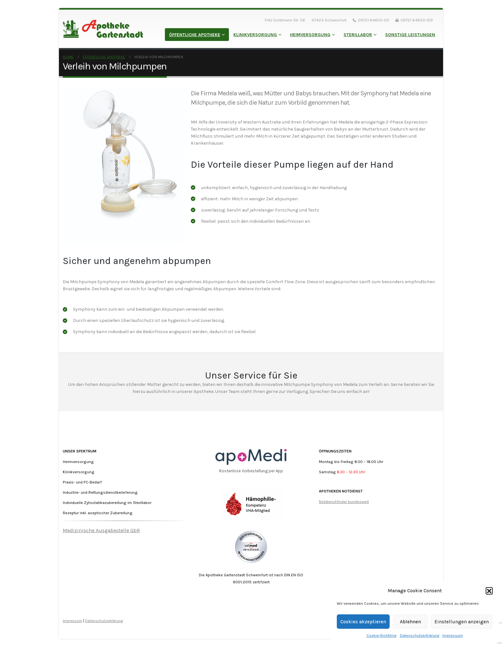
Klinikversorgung (255, 34)
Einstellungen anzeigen (461, 622)
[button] (489, 590)
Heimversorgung (310, 34)
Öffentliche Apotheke (194, 34)
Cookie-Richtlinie (382, 635)
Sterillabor (358, 34)
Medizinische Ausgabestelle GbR (101, 530)
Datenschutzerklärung (419, 635)
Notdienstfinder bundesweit (344, 501)
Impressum (452, 635)
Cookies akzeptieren (363, 622)
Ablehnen (410, 622)
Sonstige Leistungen (410, 34)
